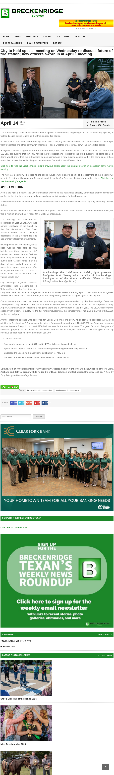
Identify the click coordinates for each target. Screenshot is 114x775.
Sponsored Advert (86, 28)
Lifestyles (33, 36)
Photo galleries (13, 43)
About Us (85, 37)
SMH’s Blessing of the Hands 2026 (18, 699)
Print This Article (96, 122)
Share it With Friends (98, 125)
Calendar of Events (16, 641)
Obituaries (66, 36)
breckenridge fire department (67, 390)
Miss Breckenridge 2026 (13, 744)
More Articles (105, 635)
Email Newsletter (39, 43)
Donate (60, 43)
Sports (49, 36)
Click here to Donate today (13, 527)
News (18, 36)
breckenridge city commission (39, 390)
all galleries (105, 655)
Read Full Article (7, 646)
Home (6, 36)
